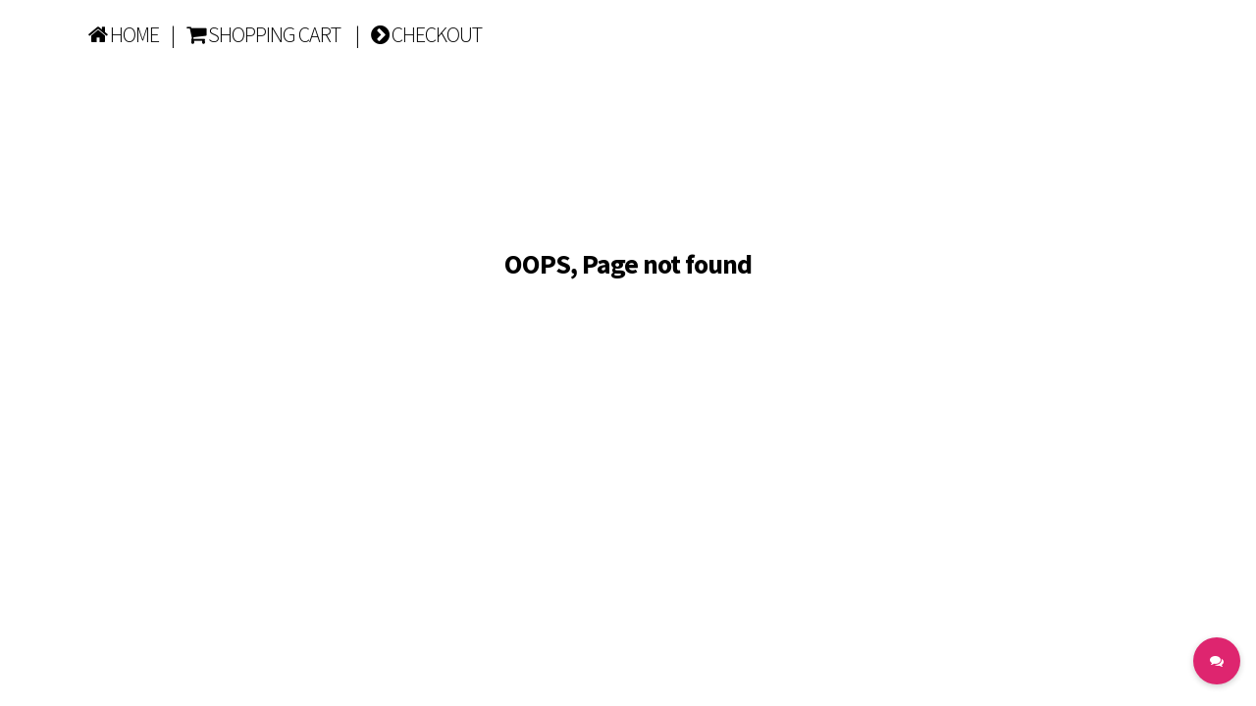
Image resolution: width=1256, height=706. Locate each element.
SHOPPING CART (263, 34)
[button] (1216, 660)
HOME (123, 34)
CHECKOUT (426, 34)
